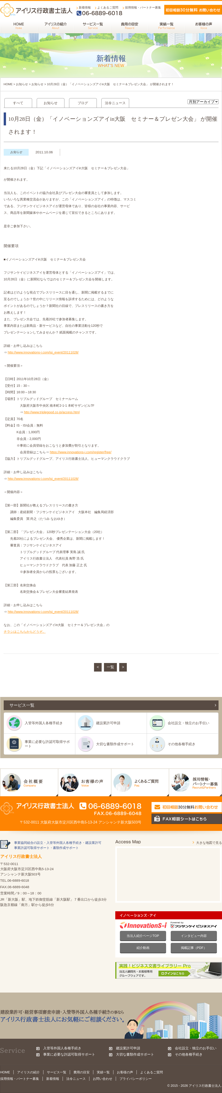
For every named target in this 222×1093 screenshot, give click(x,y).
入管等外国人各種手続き (44, 723)
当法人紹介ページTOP (143, 936)
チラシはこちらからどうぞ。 (25, 631)
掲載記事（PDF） (194, 948)
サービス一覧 (56, 1072)
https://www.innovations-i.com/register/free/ (80, 452)
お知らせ (22, 84)
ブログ (83, 103)
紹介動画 (143, 948)
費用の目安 (81, 1072)
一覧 (110, 667)
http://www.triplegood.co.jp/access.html (51, 412)
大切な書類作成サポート (115, 744)
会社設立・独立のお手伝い (188, 723)
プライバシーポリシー (135, 1079)
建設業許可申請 (108, 723)
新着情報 (85, 7)
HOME (8, 84)
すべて (18, 103)
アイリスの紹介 (28, 1072)
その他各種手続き (181, 744)
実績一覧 (103, 1072)
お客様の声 (125, 1072)
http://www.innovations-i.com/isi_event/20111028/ (43, 352)
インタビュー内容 (194, 936)
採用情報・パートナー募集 (143, 7)
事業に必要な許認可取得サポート (47, 744)
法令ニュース (115, 103)
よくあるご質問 (107, 7)
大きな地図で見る (209, 843)
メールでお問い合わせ (193, 10)
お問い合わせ (102, 1079)
